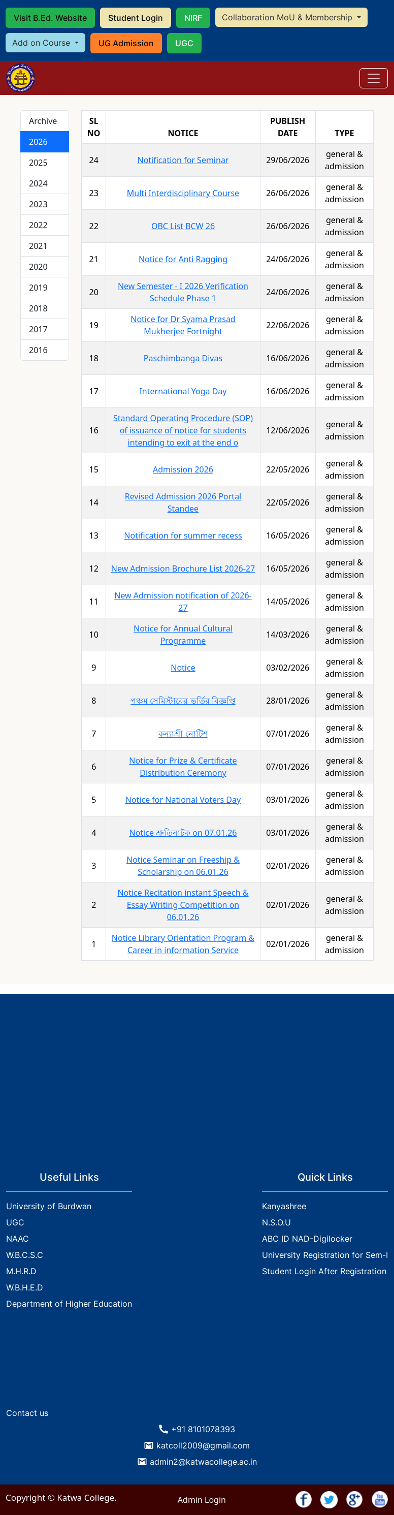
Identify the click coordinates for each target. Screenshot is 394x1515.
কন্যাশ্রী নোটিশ (182, 733)
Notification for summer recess (183, 535)
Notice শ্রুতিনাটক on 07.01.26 (183, 832)
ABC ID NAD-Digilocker (307, 1239)
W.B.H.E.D (24, 1287)
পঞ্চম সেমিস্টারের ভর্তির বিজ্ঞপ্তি (182, 700)
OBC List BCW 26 (183, 226)
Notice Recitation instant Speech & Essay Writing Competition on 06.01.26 (182, 905)
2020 (38, 266)
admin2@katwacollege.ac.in (203, 1462)
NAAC (17, 1239)
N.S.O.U (276, 1222)
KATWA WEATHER (197, 1365)
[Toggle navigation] (373, 78)
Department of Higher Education (69, 1304)
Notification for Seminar (182, 160)
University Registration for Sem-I (325, 1255)
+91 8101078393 (203, 1429)
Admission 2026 (183, 469)
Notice (183, 667)
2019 (38, 287)
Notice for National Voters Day (183, 799)
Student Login (135, 18)
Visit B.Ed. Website (50, 18)
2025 (38, 162)
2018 (38, 308)
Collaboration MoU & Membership (288, 17)
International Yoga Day (182, 391)
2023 (38, 204)
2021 (38, 245)
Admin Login (202, 1499)
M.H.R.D (21, 1271)
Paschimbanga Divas (183, 358)
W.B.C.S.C (24, 1255)
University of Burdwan (48, 1206)
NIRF (193, 18)
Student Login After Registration (324, 1271)
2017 (38, 329)
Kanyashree (284, 1206)
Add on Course (42, 43)
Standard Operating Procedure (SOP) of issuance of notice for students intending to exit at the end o (183, 430)
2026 (38, 141)
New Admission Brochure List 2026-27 (183, 568)
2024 (38, 183)
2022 (38, 225)
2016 (38, 350)
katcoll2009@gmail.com (203, 1445)
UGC (184, 43)
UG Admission (126, 43)
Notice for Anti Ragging (183, 259)
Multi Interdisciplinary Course (183, 193)
